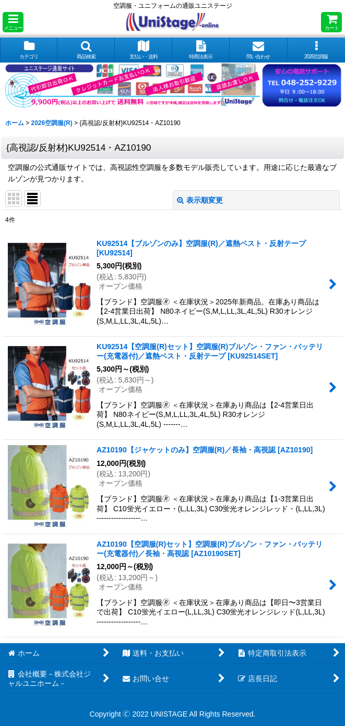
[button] (13, 22)
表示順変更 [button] (200, 200)
